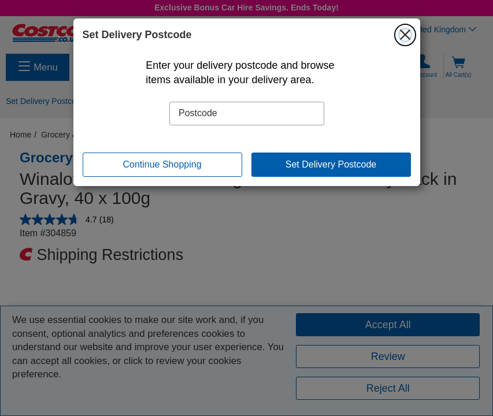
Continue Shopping (162, 164)
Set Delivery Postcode (331, 164)
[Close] (405, 34)
